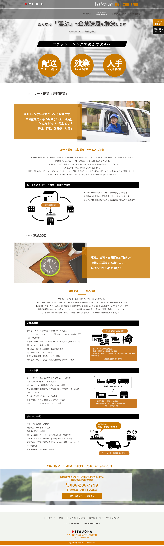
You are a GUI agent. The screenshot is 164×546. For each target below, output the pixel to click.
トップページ (49, 519)
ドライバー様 (70, 519)
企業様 (88, 14)
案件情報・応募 (125, 14)
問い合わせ (136, 14)
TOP (84, 14)
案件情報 (92, 519)
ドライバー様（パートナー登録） (101, 14)
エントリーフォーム (72, 524)
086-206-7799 (126, 4)
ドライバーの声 (104, 519)
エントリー (158, 23)
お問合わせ (118, 519)
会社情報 (115, 14)
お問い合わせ (158, 32)
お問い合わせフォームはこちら (82, 496)
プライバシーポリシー (91, 524)
